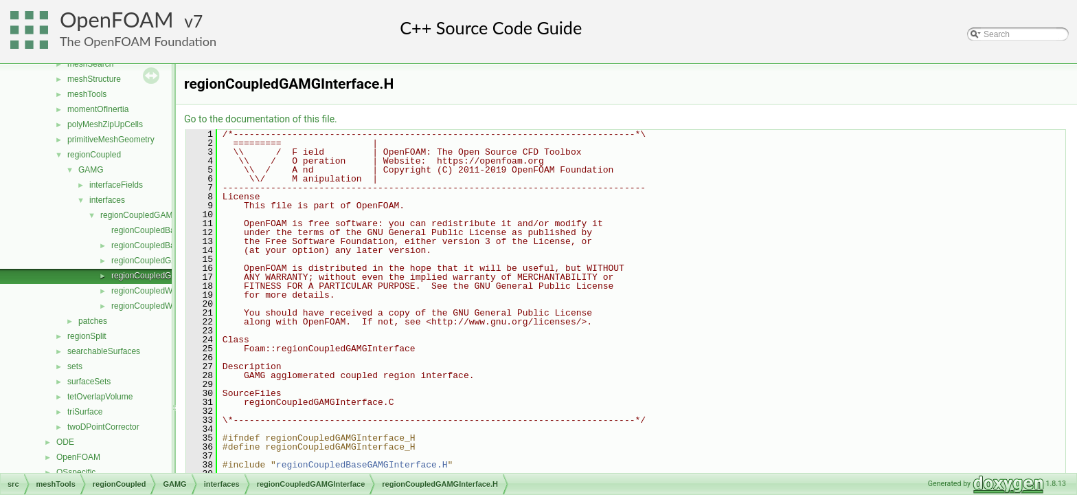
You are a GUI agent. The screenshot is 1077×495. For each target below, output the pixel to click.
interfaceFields (116, 185)
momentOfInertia (97, 109)
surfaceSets (89, 381)
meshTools (86, 94)
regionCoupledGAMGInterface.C (170, 260)
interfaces (107, 200)
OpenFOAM (117, 19)
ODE (65, 442)
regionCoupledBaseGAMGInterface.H (362, 465)
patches (92, 321)
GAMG (91, 170)
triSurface (84, 412)
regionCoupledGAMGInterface (155, 215)
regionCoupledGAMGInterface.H (170, 275)
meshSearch (90, 64)
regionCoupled (94, 155)
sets (74, 366)
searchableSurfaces (103, 351)
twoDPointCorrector (103, 427)
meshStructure (94, 79)
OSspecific (75, 472)
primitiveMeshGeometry (111, 139)
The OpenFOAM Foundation (138, 41)
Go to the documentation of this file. (260, 118)
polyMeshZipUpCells (105, 124)
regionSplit (86, 336)
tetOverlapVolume (100, 397)
